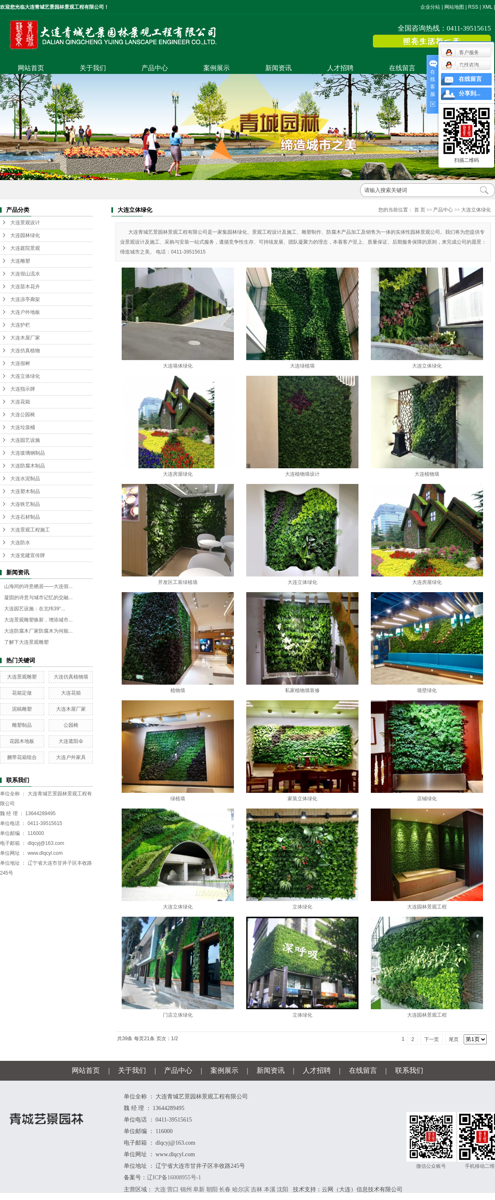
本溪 (270, 1189)
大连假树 (20, 363)
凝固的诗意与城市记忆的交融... (38, 597)
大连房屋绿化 (178, 474)
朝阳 (212, 1189)
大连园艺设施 (25, 440)
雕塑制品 (22, 725)
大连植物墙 (427, 474)
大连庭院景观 (25, 248)
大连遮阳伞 (71, 741)
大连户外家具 (71, 757)
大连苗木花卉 (25, 286)
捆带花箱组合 (22, 757)
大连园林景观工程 (427, 907)
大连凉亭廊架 (25, 299)
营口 (173, 1189)
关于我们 (93, 67)
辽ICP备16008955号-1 (174, 1177)
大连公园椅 (22, 414)
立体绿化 (302, 907)
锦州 (186, 1189)
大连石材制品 (25, 517)
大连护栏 (20, 325)
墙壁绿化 (427, 690)
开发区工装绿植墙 (178, 582)
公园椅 (71, 725)
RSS (473, 7)
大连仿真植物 (25, 350)
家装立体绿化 (302, 799)
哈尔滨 (241, 1189)
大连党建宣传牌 (27, 555)
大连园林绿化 (25, 235)
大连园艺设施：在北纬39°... (34, 609)
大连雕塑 (20, 261)
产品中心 (154, 67)
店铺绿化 (427, 799)
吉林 (256, 1189)
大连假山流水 (25, 274)
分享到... (470, 93)
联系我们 (464, 67)
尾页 (454, 1039)
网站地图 (454, 7)
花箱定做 (22, 693)
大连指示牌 (22, 389)
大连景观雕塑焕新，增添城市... (38, 620)
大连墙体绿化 (178, 366)
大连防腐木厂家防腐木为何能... (38, 631)
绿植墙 (177, 799)
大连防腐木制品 (27, 466)
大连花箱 (20, 402)
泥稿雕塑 (22, 709)
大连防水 (20, 542)
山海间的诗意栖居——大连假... (38, 586)
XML (487, 7)
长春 (225, 1189)
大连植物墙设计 (302, 474)
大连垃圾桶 (22, 427)
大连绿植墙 (302, 366)
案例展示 (216, 67)
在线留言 (402, 67)
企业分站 (430, 7)
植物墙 (177, 690)
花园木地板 (21, 741)
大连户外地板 (25, 312)
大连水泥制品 (25, 478)
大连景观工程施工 (30, 530)
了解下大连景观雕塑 (26, 642)
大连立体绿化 (25, 376)
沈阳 (282, 1189)
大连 (160, 1189)
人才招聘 (340, 67)
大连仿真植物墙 (71, 677)
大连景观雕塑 (22, 677)
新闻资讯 (278, 67)
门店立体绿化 (178, 1015)
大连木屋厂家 (25, 338)
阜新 (199, 1189)
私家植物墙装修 (302, 690)
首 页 (419, 210)
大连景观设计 (25, 222)
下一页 (431, 1039)
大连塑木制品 (25, 491)
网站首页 (31, 67)
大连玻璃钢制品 (27, 453)
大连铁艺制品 (25, 504)
